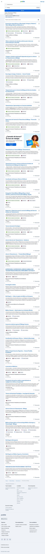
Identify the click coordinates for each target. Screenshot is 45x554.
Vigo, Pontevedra (20, 496)
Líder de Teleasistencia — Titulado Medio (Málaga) (18, 254)
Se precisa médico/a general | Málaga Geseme (17, 324)
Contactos (3, 530)
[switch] (39, 19)
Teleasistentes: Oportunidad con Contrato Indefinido (18, 105)
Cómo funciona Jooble (5, 526)
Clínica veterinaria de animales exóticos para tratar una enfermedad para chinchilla (19, 41)
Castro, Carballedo (20, 498)
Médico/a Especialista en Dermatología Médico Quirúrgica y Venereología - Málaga (20, 423)
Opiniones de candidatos (34, 526)
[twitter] (7, 539)
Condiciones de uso (5, 544)
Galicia (18, 495)
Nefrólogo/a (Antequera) (11, 440)
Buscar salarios (32, 528)
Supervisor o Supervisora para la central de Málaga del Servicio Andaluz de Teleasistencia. (21, 211)
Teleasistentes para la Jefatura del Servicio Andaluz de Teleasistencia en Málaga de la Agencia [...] (19, 164)
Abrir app (42, 1)
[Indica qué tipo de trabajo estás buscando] (22, 4)
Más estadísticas (10, 17)
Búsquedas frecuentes (11, 483)
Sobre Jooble (4, 524)
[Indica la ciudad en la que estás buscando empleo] (22, 7)
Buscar (22, 10)
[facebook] (2, 539)
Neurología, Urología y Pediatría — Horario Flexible (17, 74)
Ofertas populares (8, 507)
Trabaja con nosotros (5, 531)
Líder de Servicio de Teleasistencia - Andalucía (17, 240)
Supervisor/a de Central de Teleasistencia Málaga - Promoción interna (20, 120)
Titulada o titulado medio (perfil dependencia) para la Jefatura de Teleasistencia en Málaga (21, 57)
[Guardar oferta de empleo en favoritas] (39, 24)
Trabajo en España (4, 535)
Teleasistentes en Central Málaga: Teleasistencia (17, 149)
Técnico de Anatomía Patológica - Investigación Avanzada (20, 393)
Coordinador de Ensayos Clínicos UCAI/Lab (16, 179)
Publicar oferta (18, 526)
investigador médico (10, 284)
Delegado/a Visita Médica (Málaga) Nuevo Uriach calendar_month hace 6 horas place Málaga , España (18, 193)
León (18, 489)
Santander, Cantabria (20, 487)
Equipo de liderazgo (5, 528)
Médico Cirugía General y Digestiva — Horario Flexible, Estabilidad (18, 351)
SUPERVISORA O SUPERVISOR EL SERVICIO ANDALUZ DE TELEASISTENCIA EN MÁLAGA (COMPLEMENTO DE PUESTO (20, 270)
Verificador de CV (33, 531)
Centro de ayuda (4, 533)
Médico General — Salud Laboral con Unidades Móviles (19, 310)
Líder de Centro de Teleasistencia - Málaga (16, 408)
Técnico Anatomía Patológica (12, 226)
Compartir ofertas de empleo (21, 524)
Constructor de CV (33, 530)
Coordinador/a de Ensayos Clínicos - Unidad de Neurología (19, 338)
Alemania (18, 503)
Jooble (8, 551)
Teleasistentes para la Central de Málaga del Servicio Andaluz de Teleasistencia (20, 90)
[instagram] (5, 539)
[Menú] (1, 1)
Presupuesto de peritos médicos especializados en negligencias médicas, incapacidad (18, 381)
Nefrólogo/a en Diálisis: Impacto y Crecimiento (16, 454)
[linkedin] (10, 539)
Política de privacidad (5, 547)
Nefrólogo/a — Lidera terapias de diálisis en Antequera (19, 296)
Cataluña (18, 501)
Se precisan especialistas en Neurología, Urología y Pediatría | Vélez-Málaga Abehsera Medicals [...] (20, 24)
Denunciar (36, 37)
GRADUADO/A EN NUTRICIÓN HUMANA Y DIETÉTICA (18, 466)
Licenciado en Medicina (11, 366)
